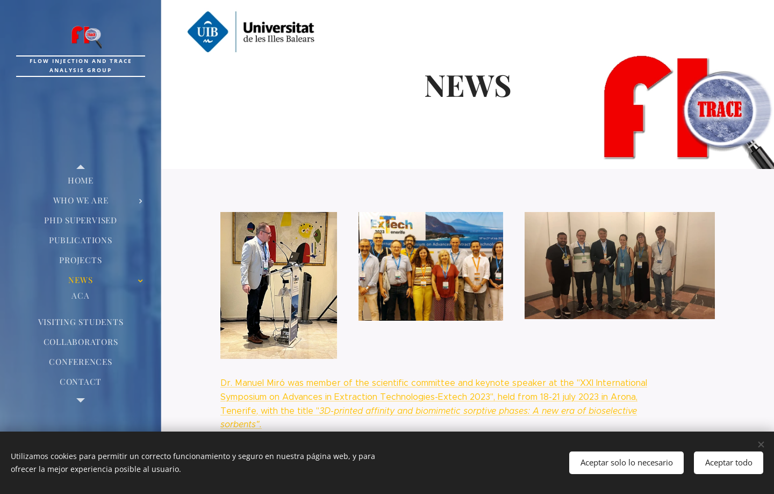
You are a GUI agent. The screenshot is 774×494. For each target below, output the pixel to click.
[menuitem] (80, 180)
